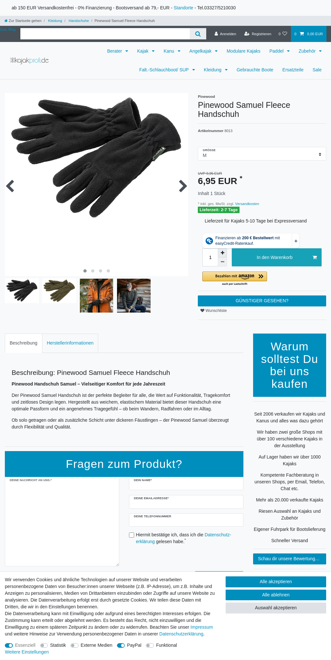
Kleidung (54, 21)
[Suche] (198, 33)
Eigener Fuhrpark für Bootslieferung (290, 529)
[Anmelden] (225, 34)
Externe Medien (96, 645)
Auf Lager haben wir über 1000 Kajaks (290, 460)
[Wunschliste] (283, 34)
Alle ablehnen (276, 594)
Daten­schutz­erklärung (181, 633)
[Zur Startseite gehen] (23, 21)
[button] (262, 279)
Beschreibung (23, 342)
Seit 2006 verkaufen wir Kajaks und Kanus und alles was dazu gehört (289, 417)
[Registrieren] (258, 34)
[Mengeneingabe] (210, 257)
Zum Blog (8, 29)
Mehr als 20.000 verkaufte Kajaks (289, 499)
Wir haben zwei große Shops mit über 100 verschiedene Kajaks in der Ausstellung (289, 438)
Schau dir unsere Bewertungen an (292, 558)
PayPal (134, 645)
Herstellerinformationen (70, 342)
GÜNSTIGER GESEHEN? (262, 300)
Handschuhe (78, 21)
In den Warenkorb (287, 258)
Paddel (276, 51)
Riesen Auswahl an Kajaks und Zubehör (290, 515)
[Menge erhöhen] (222, 252)
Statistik (58, 645)
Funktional (166, 645)
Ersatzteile (293, 69)
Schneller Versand (289, 540)
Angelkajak (201, 51)
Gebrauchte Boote (255, 69)
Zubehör (308, 51)
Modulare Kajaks (243, 51)
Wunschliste (213, 310)
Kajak (143, 51)
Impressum (201, 627)
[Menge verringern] (222, 261)
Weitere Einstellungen (27, 652)
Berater (115, 51)
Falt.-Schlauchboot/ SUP (164, 69)
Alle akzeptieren (276, 581)
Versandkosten (246, 204)
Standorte (183, 7)
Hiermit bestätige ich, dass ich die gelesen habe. (183, 538)
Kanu (170, 51)
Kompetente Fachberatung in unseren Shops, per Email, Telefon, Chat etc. (289, 481)
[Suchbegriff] (105, 33)
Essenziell (25, 645)
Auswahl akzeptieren (276, 607)
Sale (317, 69)
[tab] (23, 343)
